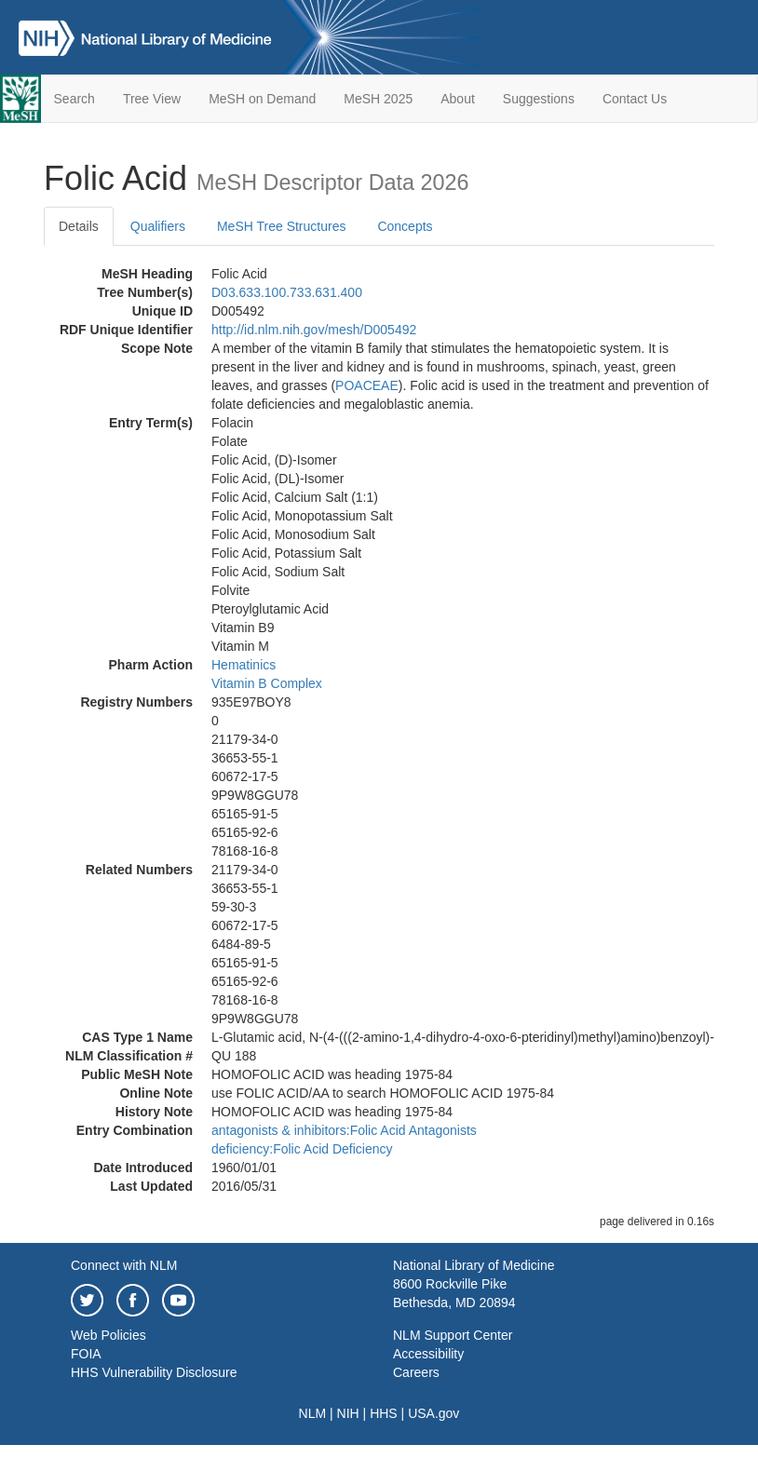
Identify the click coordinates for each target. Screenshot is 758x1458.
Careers (416, 1372)
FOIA (86, 1353)
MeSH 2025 (378, 98)
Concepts (404, 226)
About (457, 98)
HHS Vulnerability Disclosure (154, 1372)
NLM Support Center (452, 1335)
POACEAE (367, 385)
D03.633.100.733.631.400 (286, 292)
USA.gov (433, 1413)
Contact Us (634, 98)
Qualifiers (157, 226)
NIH (348, 1413)
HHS (384, 1413)
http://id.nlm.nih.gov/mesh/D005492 (313, 329)
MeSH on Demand (262, 98)
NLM (313, 1413)
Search (74, 98)
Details (79, 226)
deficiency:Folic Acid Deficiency (302, 1148)
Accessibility (428, 1353)
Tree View (152, 98)
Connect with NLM (124, 1265)
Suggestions (539, 98)
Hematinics (243, 664)
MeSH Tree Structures (281, 226)
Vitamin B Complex (266, 683)
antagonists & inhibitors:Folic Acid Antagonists (344, 1130)
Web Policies (108, 1335)
